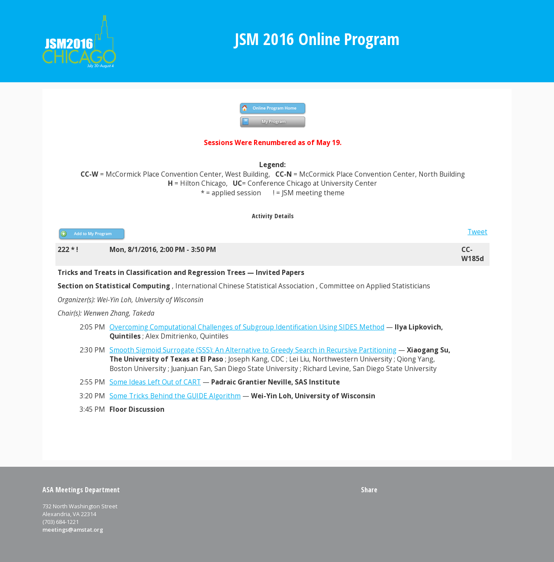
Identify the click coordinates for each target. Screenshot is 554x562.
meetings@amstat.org (72, 529)
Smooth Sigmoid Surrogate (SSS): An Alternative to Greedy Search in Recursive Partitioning (253, 350)
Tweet (477, 231)
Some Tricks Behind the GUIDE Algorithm (175, 396)
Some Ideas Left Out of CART (155, 382)
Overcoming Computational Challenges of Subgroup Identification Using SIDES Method (247, 327)
